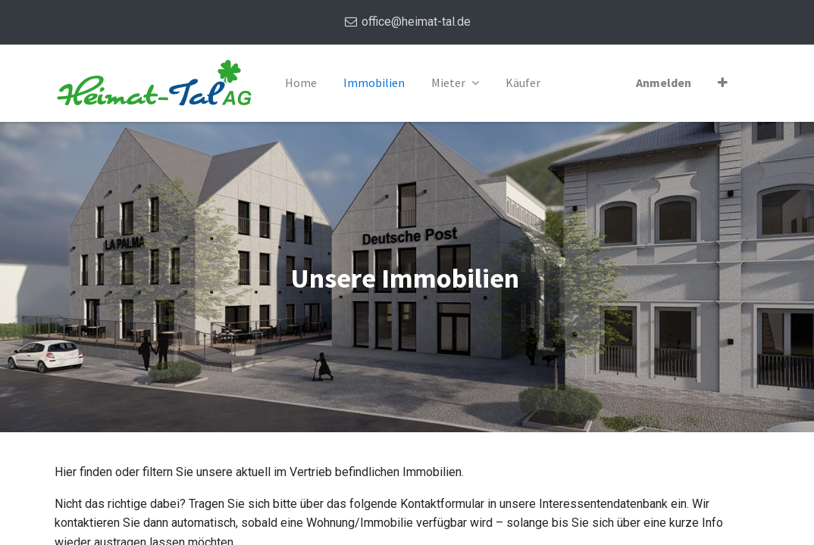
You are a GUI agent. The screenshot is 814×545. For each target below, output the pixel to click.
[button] (723, 83)
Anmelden (663, 82)
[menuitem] (301, 83)
